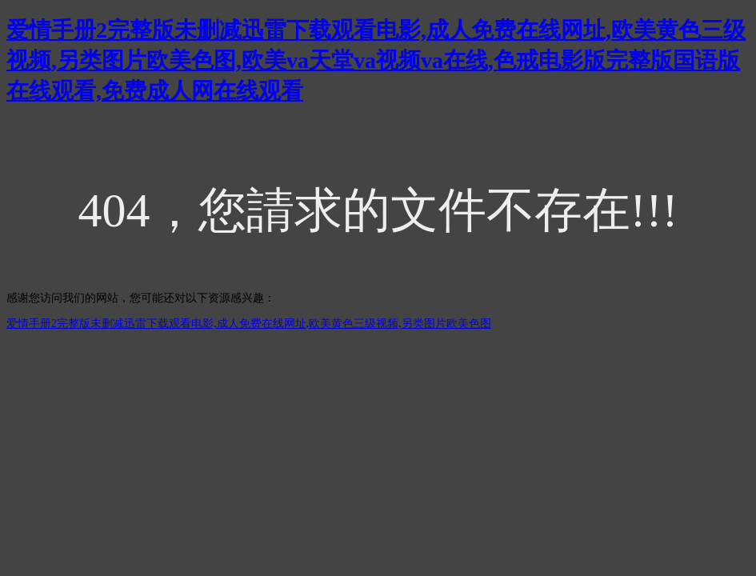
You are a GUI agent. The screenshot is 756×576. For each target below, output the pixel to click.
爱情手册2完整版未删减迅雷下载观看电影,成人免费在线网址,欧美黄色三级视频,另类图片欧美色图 (248, 324)
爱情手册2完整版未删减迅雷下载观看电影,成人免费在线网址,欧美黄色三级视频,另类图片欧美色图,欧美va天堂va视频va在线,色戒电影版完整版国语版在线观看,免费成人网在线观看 (376, 60)
